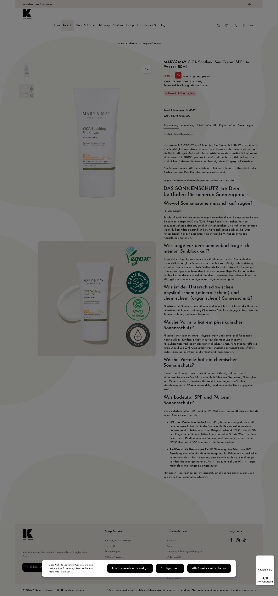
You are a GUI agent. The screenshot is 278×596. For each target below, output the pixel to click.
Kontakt (170, 546)
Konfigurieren (182, 573)
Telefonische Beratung (115, 562)
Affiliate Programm (114, 557)
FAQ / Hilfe (111, 546)
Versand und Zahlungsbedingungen (184, 551)
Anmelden (28, 4)
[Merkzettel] (227, 15)
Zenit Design (76, 590)
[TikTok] (244, 542)
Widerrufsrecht (174, 557)
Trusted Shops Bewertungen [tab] (179, 124)
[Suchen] (218, 15)
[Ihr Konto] (235, 15)
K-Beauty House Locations (118, 541)
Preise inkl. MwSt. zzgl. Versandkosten (186, 75)
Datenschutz (173, 562)
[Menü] (272, 557)
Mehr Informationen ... (80, 574)
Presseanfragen (112, 551)
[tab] (171, 116)
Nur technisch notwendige (150, 573)
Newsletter (172, 541)
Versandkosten (171, 590)
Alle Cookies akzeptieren (214, 573)
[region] (87, 210)
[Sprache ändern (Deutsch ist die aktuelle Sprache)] (250, 4)
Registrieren (46, 4)
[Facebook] (231, 542)
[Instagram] (238, 542)
